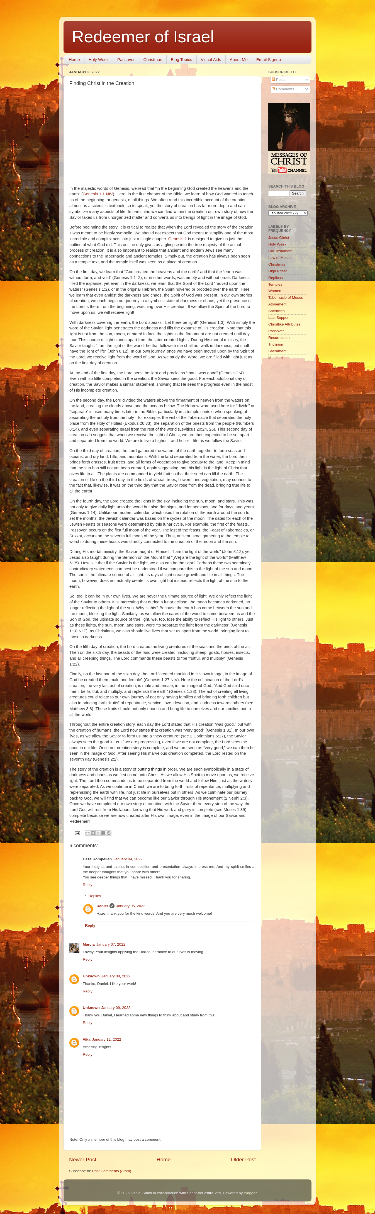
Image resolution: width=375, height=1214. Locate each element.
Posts (279, 79)
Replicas (275, 278)
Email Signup (268, 59)
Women (274, 291)
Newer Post (82, 1159)
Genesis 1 (177, 239)
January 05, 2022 (130, 906)
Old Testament (280, 251)
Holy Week (99, 59)
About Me (239, 59)
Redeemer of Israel (143, 36)
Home (74, 59)
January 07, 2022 (110, 944)
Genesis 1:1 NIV (98, 194)
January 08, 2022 (115, 976)
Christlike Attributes (284, 324)
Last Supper (278, 317)
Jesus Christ (278, 237)
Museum (275, 358)
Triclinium (276, 344)
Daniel (102, 906)
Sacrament (277, 351)
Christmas (152, 59)
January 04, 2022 (127, 859)
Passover (126, 59)
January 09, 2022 (115, 1008)
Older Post (243, 1159)
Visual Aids (211, 59)
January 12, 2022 (106, 1039)
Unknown (91, 976)
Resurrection (279, 338)
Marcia (89, 944)
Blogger (250, 1193)
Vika (87, 1039)
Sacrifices (276, 311)
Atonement (277, 304)
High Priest (277, 271)
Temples (275, 284)
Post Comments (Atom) (111, 1171)
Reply (87, 885)
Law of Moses (279, 258)
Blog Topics (181, 59)
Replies (95, 896)
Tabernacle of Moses (285, 297)
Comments (283, 89)
